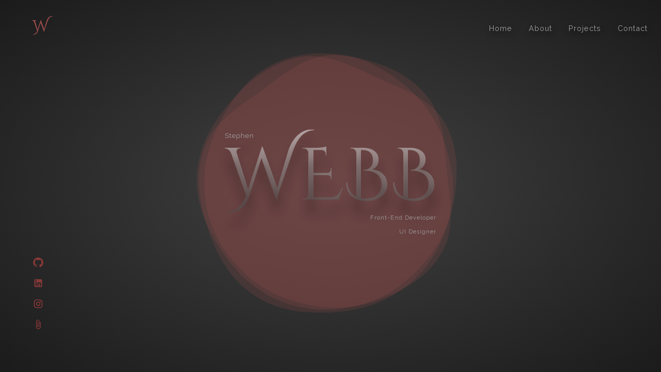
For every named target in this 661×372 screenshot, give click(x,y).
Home (500, 28)
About (540, 28)
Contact (633, 28)
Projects (585, 28)
